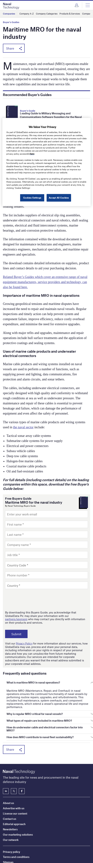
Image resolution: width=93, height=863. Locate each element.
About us (8, 778)
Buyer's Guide (27, 110)
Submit (16, 634)
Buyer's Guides (11, 22)
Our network (10, 815)
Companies (9, 13)
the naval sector (23, 427)
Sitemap (8, 838)
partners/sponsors (16, 619)
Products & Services (69, 13)
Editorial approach (14, 799)
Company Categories (46, 13)
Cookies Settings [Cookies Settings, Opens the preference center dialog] (32, 197)
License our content (15, 789)
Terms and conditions (16, 832)
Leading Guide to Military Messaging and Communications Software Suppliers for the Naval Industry (51, 117)
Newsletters (10, 805)
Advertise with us (13, 784)
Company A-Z (26, 13)
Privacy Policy (24, 643)
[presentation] (32, 600)
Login (76, 5)
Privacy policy (11, 827)
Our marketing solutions (18, 810)
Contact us (9, 794)
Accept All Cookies (59, 197)
